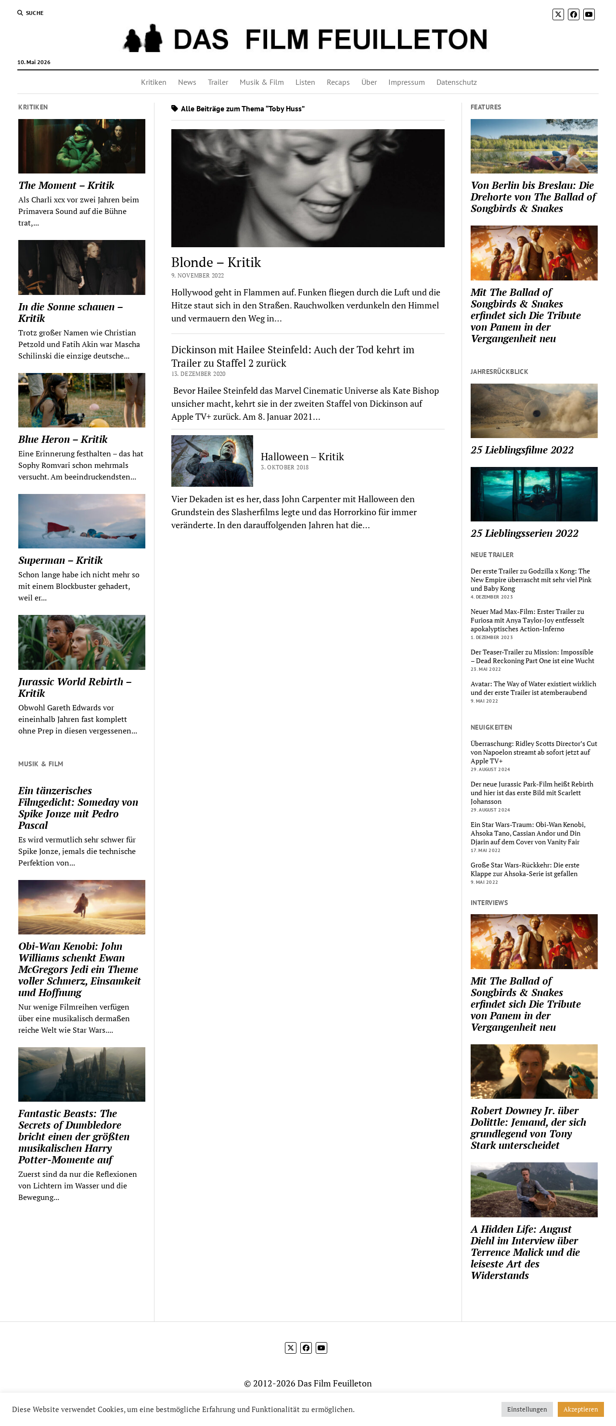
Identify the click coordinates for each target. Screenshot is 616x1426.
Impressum (406, 82)
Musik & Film (262, 82)
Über (369, 82)
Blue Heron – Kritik (62, 439)
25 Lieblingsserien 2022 (524, 533)
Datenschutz (456, 82)
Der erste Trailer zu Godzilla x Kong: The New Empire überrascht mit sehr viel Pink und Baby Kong (531, 580)
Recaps (338, 82)
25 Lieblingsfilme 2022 (522, 449)
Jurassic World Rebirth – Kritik (74, 687)
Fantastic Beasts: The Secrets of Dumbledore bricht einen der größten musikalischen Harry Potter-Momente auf (73, 1136)
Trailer (218, 82)
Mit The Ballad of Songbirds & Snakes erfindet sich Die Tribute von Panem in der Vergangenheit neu (526, 315)
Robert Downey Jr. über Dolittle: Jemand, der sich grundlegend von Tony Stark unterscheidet (528, 1128)
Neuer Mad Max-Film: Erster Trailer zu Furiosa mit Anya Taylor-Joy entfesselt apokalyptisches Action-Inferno (527, 620)
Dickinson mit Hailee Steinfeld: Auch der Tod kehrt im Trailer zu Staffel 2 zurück (292, 356)
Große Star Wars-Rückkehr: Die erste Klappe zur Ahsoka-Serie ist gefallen (525, 869)
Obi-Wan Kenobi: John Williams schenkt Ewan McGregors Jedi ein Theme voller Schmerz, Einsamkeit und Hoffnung (79, 969)
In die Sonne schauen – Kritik (70, 312)
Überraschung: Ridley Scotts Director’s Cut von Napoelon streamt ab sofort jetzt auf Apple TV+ (534, 752)
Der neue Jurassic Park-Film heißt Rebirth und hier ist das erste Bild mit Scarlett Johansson (532, 793)
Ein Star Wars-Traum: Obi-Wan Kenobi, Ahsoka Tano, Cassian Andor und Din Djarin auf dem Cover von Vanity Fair (528, 833)
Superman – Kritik (60, 560)
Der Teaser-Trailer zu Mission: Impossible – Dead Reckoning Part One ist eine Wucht (532, 656)
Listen (305, 82)
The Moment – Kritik (66, 185)
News (187, 82)
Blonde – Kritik (216, 262)
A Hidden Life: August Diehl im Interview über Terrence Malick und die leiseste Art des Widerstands (525, 1252)
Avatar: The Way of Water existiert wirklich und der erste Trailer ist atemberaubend (533, 688)
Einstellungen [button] (527, 1409)
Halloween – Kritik (302, 456)
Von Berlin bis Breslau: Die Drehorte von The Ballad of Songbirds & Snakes (533, 196)
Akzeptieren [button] (581, 1409)
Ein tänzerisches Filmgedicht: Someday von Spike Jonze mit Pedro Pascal (78, 808)
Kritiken (154, 82)
